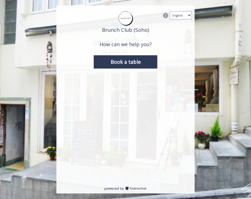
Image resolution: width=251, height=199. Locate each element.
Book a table (126, 62)
